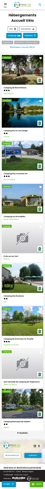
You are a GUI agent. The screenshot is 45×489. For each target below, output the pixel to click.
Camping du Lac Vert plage (16, 130)
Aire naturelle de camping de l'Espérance (22, 382)
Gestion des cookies (21, 474)
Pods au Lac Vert (11, 256)
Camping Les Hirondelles (14, 216)
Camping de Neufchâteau (15, 87)
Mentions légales (28, 471)
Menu (5, 5)
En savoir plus (12, 455)
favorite (40, 58)
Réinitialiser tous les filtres (22, 47)
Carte (38, 484)
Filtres (7, 484)
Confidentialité (8, 474)
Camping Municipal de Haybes (17, 421)
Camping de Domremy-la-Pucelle (18, 339)
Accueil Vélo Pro (9, 471)
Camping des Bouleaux (14, 296)
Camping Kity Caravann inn (16, 173)
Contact (33, 455)
